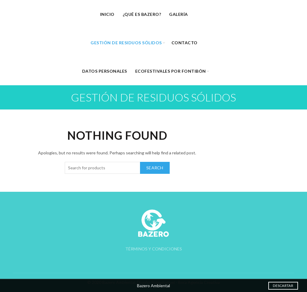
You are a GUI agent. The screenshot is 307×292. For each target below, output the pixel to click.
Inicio (107, 14)
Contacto (184, 42)
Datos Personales (104, 71)
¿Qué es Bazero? (142, 14)
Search (154, 167)
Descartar (283, 285)
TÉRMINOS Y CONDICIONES (153, 248)
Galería (178, 14)
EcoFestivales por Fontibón (170, 71)
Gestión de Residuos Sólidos (126, 42)
